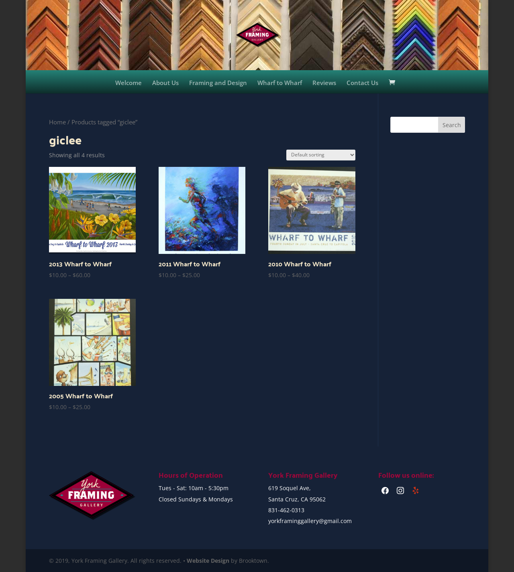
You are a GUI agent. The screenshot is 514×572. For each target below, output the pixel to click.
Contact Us (362, 83)
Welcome (128, 83)
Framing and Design (218, 83)
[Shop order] (320, 155)
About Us (165, 83)
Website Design (208, 560)
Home (57, 122)
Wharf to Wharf (279, 83)
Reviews (324, 83)
